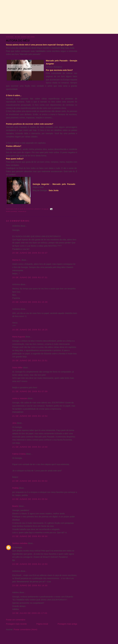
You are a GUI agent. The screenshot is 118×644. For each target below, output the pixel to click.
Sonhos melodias (19, 543)
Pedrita (15, 488)
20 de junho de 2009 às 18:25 (30, 330)
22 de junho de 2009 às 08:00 (30, 536)
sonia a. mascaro (19, 398)
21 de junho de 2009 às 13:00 (30, 447)
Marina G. (16, 260)
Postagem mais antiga (67, 624)
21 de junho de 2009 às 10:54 (30, 416)
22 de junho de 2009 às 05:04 (30, 499)
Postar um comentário (15, 620)
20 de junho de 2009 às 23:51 (30, 360)
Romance (22, 211)
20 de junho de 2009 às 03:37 (30, 253)
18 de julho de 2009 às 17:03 (29, 613)
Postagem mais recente (16, 624)
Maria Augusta (18, 337)
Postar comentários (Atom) (25, 629)
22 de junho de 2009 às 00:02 (30, 481)
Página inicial (42, 624)
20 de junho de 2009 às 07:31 (30, 277)
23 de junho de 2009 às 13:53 (30, 564)
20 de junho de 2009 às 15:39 (30, 302)
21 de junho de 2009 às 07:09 (30, 391)
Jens (14, 423)
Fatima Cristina (19, 454)
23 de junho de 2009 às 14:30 (30, 585)
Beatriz (15, 506)
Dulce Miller (17, 367)
